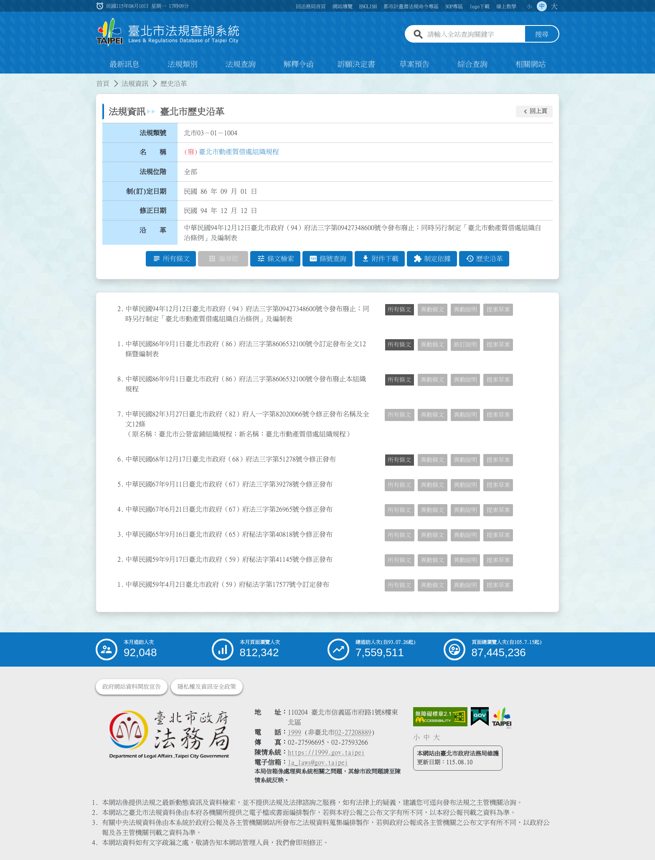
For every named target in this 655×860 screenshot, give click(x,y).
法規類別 (183, 64)
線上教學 (506, 6)
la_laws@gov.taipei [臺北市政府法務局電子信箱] (318, 762)
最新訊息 (124, 64)
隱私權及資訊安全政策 (207, 687)
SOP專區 (454, 6)
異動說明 (465, 309)
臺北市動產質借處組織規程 (239, 151)
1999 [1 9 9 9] (294, 732)
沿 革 (153, 230)
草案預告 (414, 64)
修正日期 (153, 211)
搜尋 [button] (541, 34)
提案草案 (498, 309)
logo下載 (480, 6)
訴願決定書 (356, 64)
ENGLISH (368, 6)
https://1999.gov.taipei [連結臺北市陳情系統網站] (326, 752)
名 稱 (153, 152)
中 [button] (542, 6)
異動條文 (432, 309)
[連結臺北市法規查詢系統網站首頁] (168, 32)
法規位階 (153, 171)
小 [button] (529, 6)
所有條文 (399, 309)
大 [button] (554, 6)
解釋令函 (299, 64)
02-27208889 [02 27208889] (353, 732)
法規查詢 (241, 64)
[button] (534, 111)
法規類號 (153, 132)
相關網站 (530, 64)
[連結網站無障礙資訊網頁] (440, 716)
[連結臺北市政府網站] (501, 718)
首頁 (102, 83)
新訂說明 (465, 345)
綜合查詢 (472, 64)
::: (5, 78)
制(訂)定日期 (146, 191)
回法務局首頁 (311, 6)
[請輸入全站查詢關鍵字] (474, 35)
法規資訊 (135, 83)
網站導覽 (343, 6)
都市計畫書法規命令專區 (411, 6)
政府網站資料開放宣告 (131, 687)
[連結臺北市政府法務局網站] (169, 734)
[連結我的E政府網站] (480, 716)
